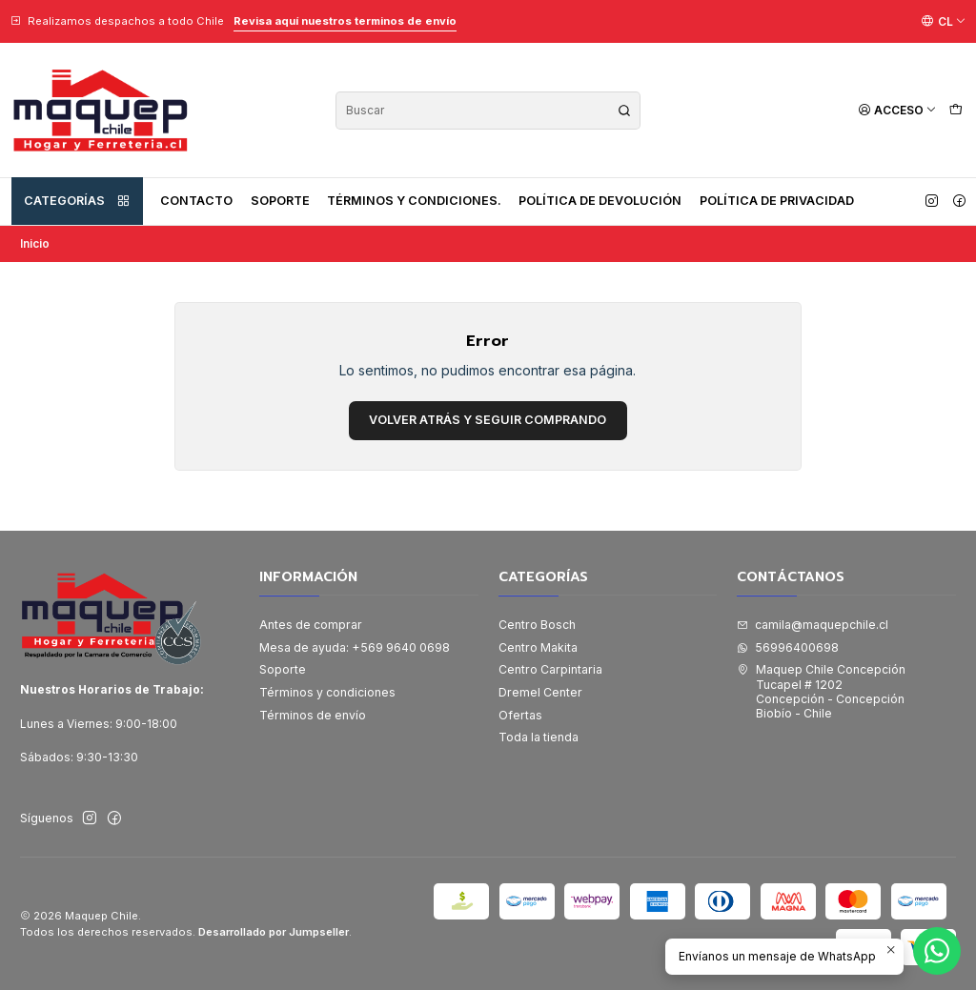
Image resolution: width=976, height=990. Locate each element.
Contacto (196, 200)
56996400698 (788, 647)
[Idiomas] (943, 21)
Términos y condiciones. (414, 200)
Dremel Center (540, 692)
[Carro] (956, 110)
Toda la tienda (538, 737)
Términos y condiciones (327, 692)
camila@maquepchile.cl (812, 624)
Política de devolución (599, 200)
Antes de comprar (310, 624)
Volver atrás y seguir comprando (487, 420)
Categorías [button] (77, 201)
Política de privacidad (777, 200)
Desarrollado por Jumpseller (273, 932)
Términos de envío (312, 715)
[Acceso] (897, 110)
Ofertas (520, 715)
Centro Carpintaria (550, 669)
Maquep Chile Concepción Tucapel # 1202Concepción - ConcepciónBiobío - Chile (821, 691)
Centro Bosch (537, 624)
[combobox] (488, 110)
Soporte (280, 200)
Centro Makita (538, 647)
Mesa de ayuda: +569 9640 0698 (354, 647)
